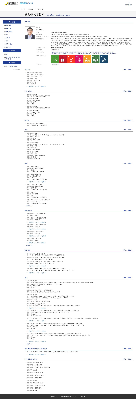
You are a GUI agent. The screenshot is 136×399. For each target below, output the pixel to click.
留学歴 (8, 38)
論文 (7, 54)
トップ (23, 9)
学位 (7, 34)
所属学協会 (9, 44)
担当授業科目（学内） (12, 66)
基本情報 (8, 25)
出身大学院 (9, 31)
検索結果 (31, 9)
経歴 (7, 41)
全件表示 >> (29, 206)
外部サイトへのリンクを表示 (36, 86)
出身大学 (8, 28)
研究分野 (8, 47)
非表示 (129, 69)
